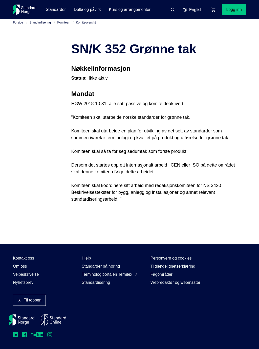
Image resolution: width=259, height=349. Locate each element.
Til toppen (29, 300)
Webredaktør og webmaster (175, 282)
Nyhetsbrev (23, 282)
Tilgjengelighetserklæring (172, 266)
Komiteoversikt (86, 22)
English (192, 10)
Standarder (56, 9)
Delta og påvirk (87, 9)
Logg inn (234, 9)
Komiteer (63, 22)
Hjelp (86, 258)
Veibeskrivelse (26, 274)
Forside (18, 22)
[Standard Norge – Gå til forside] (24, 9)
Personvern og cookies (171, 258)
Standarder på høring (101, 266)
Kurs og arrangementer (130, 9)
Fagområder (161, 274)
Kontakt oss (23, 258)
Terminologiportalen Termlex (107, 274)
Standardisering (40, 22)
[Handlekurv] (213, 9)
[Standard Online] (53, 320)
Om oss (20, 266)
